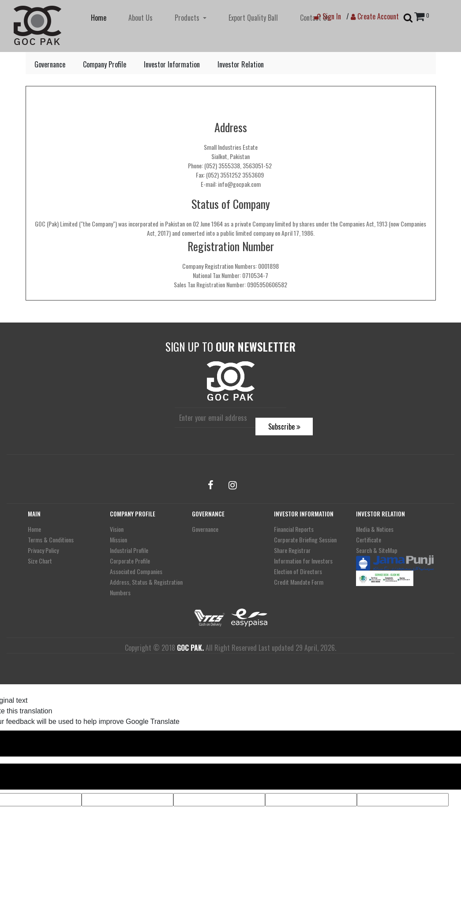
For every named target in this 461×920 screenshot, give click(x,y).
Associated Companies (136, 571)
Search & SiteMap (376, 550)
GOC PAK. (190, 647)
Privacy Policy (43, 550)
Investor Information (172, 64)
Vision (117, 529)
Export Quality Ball (253, 17)
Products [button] (188, 17)
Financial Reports (294, 529)
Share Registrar (292, 550)
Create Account (375, 16)
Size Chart (40, 560)
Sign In (327, 16)
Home (98, 17)
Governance (49, 64)
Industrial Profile (129, 550)
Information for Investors (303, 560)
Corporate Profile (130, 560)
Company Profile (104, 64)
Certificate (368, 539)
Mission (118, 539)
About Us (140, 17)
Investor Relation (240, 64)
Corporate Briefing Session (305, 539)
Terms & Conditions (51, 539)
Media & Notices (375, 529)
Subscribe (284, 426)
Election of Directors (298, 571)
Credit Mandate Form (298, 581)
